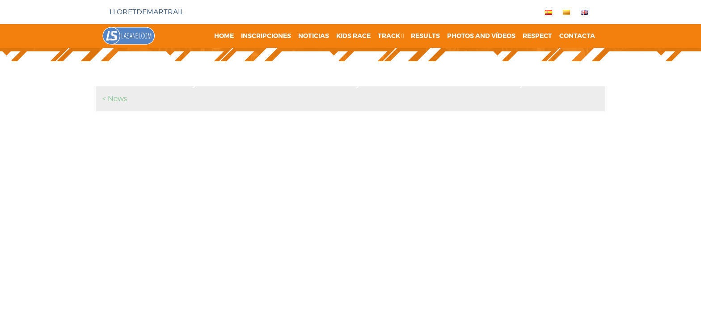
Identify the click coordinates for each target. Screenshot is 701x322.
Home (224, 36)
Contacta (577, 36)
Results (425, 36)
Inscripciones (266, 36)
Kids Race (353, 36)
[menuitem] (547, 12)
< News (114, 98)
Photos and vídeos (481, 36)
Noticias (313, 36)
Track (391, 36)
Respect (537, 36)
